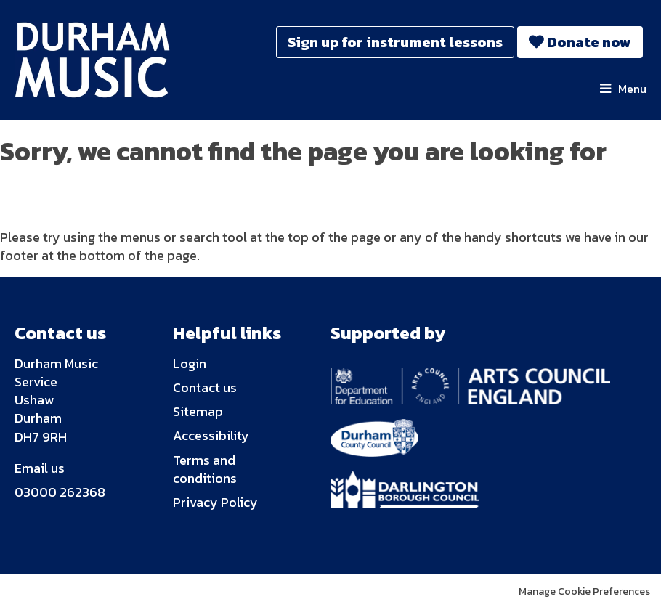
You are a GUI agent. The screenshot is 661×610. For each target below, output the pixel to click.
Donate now (589, 42)
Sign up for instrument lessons (395, 42)
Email (31, 468)
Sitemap (198, 411)
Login (189, 363)
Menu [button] (632, 88)
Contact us (205, 387)
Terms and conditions (205, 469)
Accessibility (211, 435)
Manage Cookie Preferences (584, 591)
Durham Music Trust (103, 60)
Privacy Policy (215, 502)
